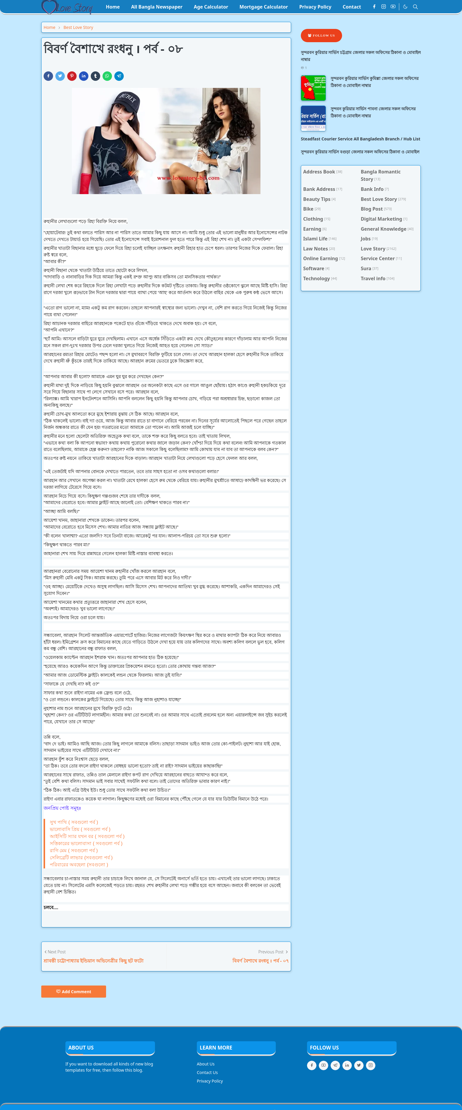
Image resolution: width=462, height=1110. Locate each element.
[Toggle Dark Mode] (405, 7)
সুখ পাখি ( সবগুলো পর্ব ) (74, 822)
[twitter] (359, 1065)
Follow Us (321, 35)
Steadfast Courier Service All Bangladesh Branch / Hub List (360, 139)
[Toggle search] (415, 6)
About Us (205, 1064)
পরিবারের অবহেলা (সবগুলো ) (79, 864)
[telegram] (335, 1065)
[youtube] (393, 6)
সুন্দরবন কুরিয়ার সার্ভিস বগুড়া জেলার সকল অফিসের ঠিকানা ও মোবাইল (360, 152)
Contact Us (207, 1072)
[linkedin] (347, 1065)
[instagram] (383, 6)
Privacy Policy (210, 1081)
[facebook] (374, 6)
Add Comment (73, 991)
